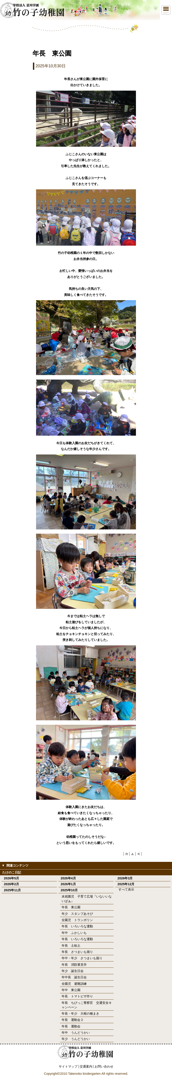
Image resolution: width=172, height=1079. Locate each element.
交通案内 (86, 1066)
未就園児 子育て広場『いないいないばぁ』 (87, 899)
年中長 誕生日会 (74, 977)
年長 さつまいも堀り (77, 952)
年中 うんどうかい (76, 1032)
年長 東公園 (71, 907)
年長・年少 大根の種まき (80, 1013)
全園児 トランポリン (77, 920)
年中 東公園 (71, 990)
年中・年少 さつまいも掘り (82, 958)
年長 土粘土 (71, 945)
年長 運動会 (71, 1026)
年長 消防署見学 (74, 964)
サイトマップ (68, 1066)
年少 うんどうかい (76, 1039)
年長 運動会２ (73, 1020)
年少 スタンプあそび (77, 913)
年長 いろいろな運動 (77, 926)
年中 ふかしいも (74, 933)
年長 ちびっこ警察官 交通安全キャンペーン (87, 1005)
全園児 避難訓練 (74, 983)
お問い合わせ (104, 1066)
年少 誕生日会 (73, 971)
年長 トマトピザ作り (77, 996)
